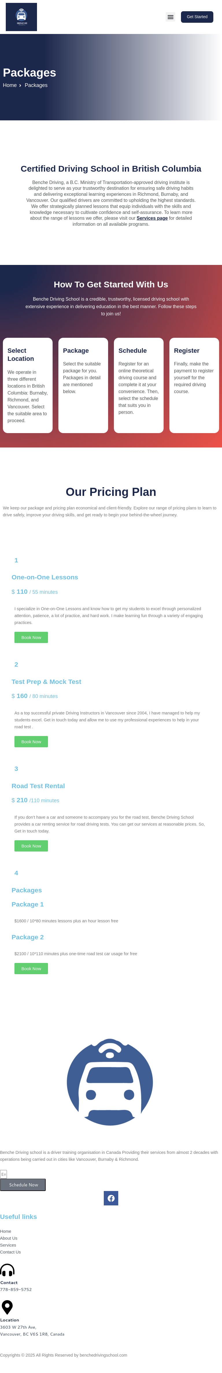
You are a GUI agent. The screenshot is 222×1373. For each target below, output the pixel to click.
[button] (170, 17)
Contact (9, 1282)
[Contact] (7, 1270)
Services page (152, 218)
